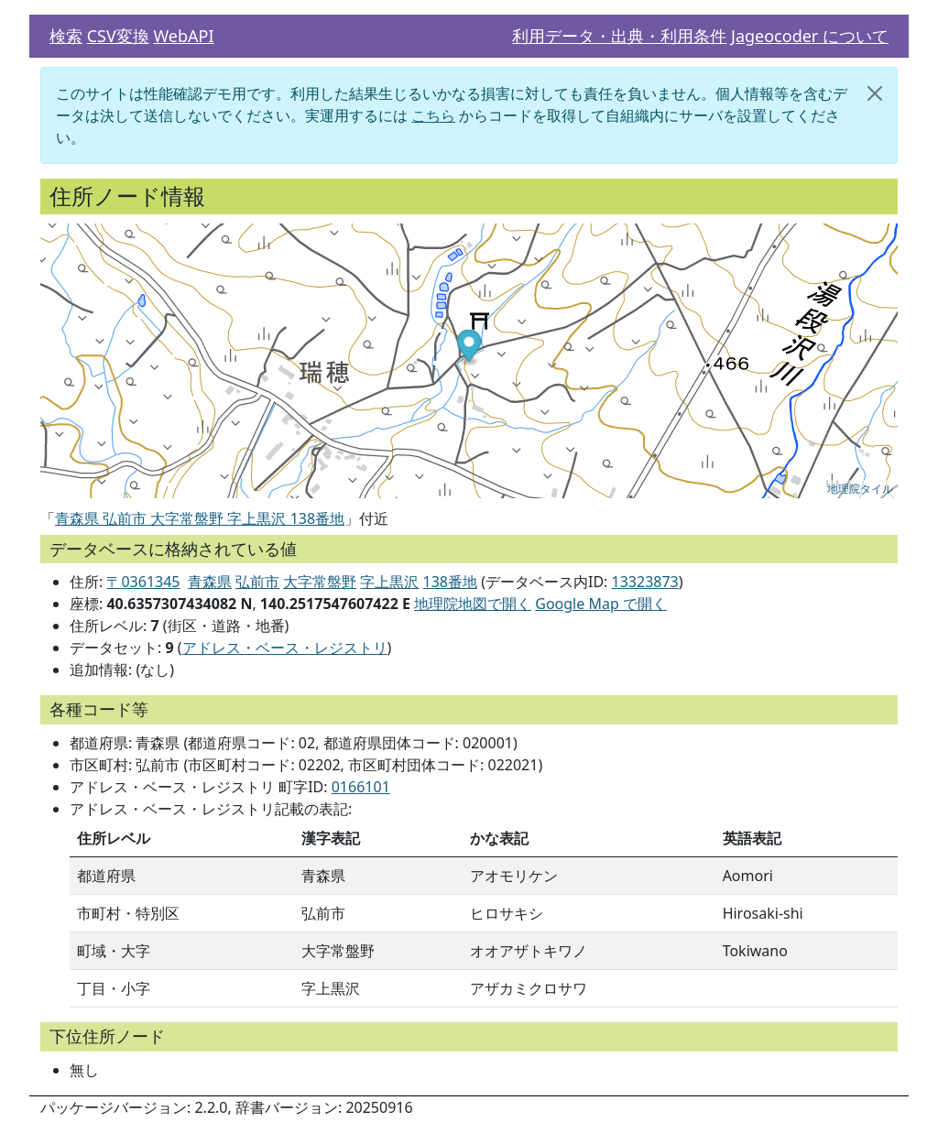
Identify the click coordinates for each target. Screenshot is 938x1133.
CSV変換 (118, 36)
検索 (65, 36)
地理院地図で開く (472, 604)
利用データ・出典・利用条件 (619, 36)
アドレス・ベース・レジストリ (284, 647)
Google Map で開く (601, 604)
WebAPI (183, 36)
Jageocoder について (810, 36)
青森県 (210, 582)
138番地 (450, 582)
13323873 (645, 582)
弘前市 (257, 582)
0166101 (361, 787)
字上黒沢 (389, 582)
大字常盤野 (319, 582)
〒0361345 (143, 582)
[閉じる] (875, 93)
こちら (433, 115)
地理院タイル (860, 489)
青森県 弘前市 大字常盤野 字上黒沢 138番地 (199, 518)
